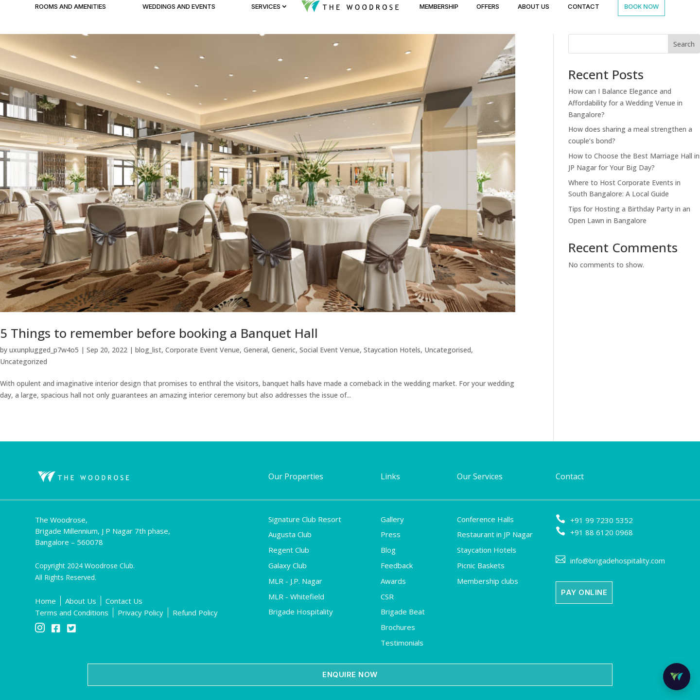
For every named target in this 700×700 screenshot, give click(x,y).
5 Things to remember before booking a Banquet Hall (159, 333)
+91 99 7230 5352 (594, 520)
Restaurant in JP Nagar (495, 534)
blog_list (148, 349)
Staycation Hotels (392, 349)
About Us (533, 6)
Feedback (397, 565)
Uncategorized (23, 361)
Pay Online (584, 592)
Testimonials (402, 643)
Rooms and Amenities (70, 6)
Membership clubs (487, 581)
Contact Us (123, 601)
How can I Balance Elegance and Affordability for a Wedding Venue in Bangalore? (625, 103)
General (256, 349)
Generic (284, 349)
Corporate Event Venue (202, 349)
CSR (387, 596)
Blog (388, 550)
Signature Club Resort (304, 519)
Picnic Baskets (481, 565)
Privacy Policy (140, 612)
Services (265, 6)
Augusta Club (290, 534)
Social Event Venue (329, 349)
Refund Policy (195, 612)
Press (391, 534)
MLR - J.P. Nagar (295, 581)
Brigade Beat (403, 611)
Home (45, 601)
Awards (393, 581)
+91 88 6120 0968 (594, 532)
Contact (583, 6)
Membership (439, 6)
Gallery (392, 519)
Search (684, 44)
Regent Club (288, 550)
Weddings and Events (178, 6)
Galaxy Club (287, 565)
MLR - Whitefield (296, 596)
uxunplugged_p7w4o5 (44, 349)
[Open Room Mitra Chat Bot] (676, 676)
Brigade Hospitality (300, 611)
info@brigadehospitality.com (610, 560)
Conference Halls (485, 519)
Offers (487, 6)
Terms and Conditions (71, 612)
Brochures (398, 627)
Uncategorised (447, 349)
